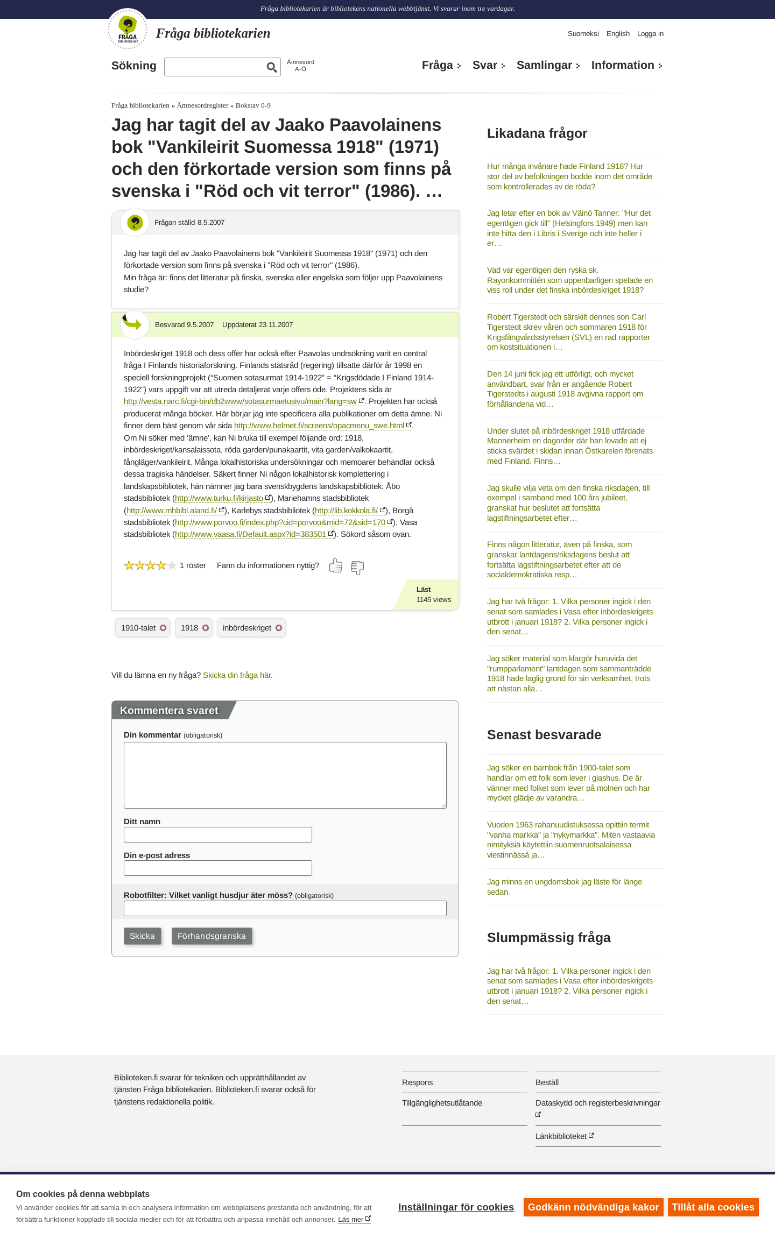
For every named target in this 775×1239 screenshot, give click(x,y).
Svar (485, 65)
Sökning (134, 65)
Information (622, 65)
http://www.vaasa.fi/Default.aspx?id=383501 (250, 534)
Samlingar (544, 65)
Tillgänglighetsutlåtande (442, 1102)
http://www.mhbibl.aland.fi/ (171, 510)
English (618, 34)
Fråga (437, 65)
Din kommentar (152, 734)
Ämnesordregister (202, 105)
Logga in (650, 34)
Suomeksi (583, 34)
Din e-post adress (157, 855)
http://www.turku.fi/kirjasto (219, 497)
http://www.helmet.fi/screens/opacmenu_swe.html (319, 425)
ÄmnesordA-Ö (300, 65)
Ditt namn (142, 821)
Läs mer (350, 1219)
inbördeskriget (247, 627)
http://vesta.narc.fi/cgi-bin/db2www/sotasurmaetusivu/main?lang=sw (240, 401)
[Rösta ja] (336, 565)
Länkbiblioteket (561, 1136)
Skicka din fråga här (237, 674)
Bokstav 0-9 (253, 105)
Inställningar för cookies (455, 1206)
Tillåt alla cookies (713, 1206)
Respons (417, 1082)
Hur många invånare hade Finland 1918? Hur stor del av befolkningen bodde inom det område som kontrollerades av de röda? (569, 175)
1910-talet (138, 627)
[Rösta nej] (357, 568)
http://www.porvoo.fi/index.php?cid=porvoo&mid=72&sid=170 (280, 522)
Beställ (547, 1082)
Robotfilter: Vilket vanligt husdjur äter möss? (208, 895)
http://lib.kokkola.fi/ (346, 510)
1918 (189, 627)
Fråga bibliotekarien (140, 105)
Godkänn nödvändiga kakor (592, 1206)
